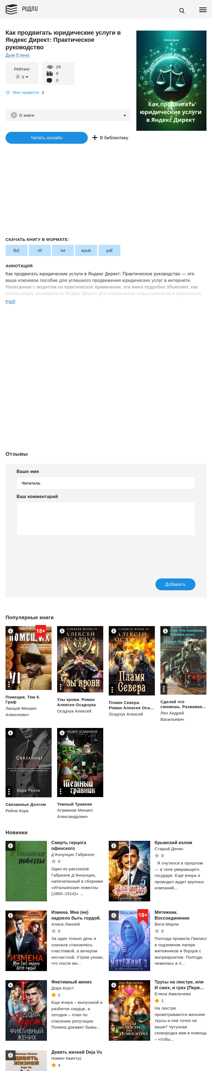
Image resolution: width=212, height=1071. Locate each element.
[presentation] (58, 553)
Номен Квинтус (66, 1058)
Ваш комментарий (37, 496)
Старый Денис (169, 849)
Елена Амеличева (173, 993)
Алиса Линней (65, 924)
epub (86, 251)
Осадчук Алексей (74, 711)
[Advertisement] (106, 328)
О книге (27, 115)
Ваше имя (28, 472)
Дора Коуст (62, 988)
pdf (108, 251)
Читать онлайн (39, 138)
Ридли (31, 8)
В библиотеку (102, 138)
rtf (40, 251)
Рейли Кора (17, 811)
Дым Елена (18, 55)
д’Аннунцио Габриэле (72, 854)
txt (62, 251)
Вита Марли (167, 924)
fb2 (16, 251)
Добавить (170, 584)
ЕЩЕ (11, 302)
